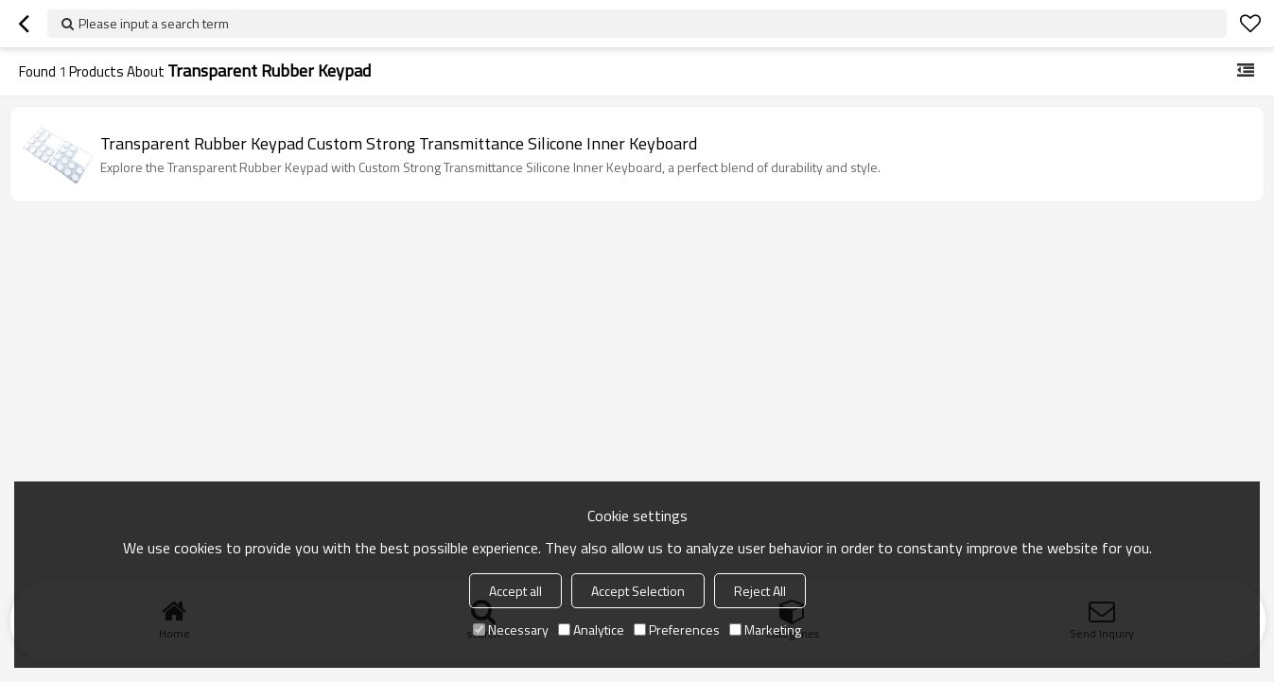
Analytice (591, 629)
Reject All (760, 591)
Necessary (511, 629)
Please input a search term (154, 23)
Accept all (515, 591)
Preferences (677, 629)
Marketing (765, 629)
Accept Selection (638, 591)
